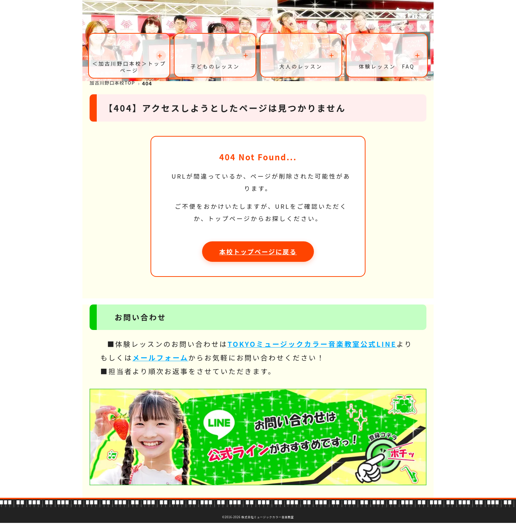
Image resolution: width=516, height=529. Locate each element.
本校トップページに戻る (258, 257)
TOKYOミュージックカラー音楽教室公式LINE (312, 350)
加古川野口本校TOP (114, 89)
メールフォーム (160, 364)
